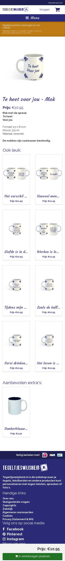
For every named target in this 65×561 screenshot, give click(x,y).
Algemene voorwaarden (18, 512)
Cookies (7, 515)
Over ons (8, 498)
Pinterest (12, 534)
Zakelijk (8, 508)
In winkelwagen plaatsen (32, 556)
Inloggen (45, 9)
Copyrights (9, 505)
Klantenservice (55, 3)
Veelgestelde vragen (16, 502)
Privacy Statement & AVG (18, 519)
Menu (32, 18)
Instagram (13, 539)
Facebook (13, 529)
